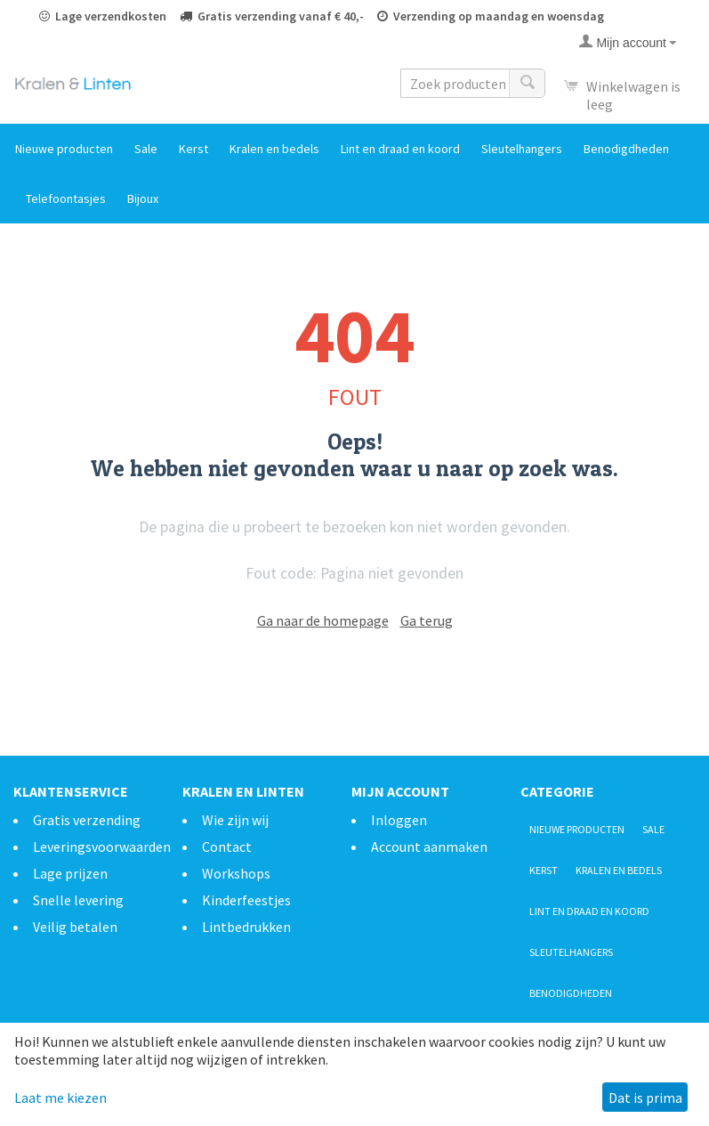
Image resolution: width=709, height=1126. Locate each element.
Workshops (236, 873)
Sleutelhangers (521, 149)
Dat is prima (645, 1097)
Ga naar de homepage (323, 620)
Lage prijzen (70, 873)
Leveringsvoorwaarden (102, 846)
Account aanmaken (429, 846)
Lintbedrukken (246, 927)
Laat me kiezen (60, 1097)
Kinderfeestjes (246, 900)
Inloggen (399, 820)
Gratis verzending (87, 820)
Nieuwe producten (64, 149)
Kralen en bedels (274, 149)
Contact (227, 846)
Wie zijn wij (235, 820)
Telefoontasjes (66, 198)
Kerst (193, 149)
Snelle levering (78, 900)
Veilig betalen (75, 927)
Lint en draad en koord (400, 149)
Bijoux (142, 198)
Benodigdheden (626, 149)
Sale (145, 149)
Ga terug (426, 620)
